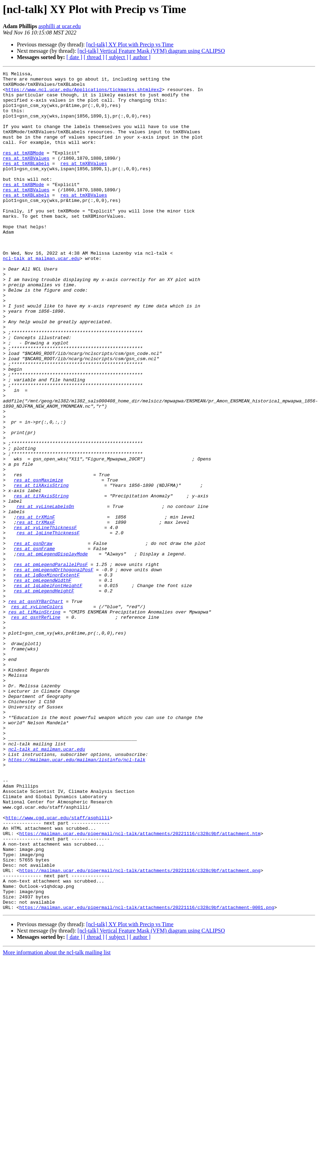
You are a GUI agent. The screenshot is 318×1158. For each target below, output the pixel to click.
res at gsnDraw (33, 638)
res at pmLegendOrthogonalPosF (53, 670)
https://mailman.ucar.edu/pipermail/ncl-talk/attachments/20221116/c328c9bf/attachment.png (139, 1030)
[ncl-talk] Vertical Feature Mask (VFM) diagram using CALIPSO (151, 51)
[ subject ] (117, 57)
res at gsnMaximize (38, 562)
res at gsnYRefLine (35, 727)
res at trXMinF (36, 606)
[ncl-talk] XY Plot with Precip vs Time (129, 44)
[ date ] (74, 57)
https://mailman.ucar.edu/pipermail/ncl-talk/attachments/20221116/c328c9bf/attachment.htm (139, 986)
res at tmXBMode (23, 169)
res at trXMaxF (36, 613)
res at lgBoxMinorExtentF (46, 676)
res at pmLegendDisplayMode (52, 651)
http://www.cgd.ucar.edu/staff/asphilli (58, 967)
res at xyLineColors (37, 714)
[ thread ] (94, 57)
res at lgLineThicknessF (48, 625)
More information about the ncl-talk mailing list (57, 1120)
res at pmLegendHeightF (44, 695)
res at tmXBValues (26, 176)
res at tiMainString (34, 720)
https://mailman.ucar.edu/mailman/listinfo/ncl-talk (76, 898)
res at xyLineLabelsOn (45, 594)
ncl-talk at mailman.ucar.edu (41, 296)
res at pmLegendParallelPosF (51, 663)
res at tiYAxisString (41, 581)
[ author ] (140, 57)
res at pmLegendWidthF (42, 682)
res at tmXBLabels (26, 182)
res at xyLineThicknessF (45, 619)
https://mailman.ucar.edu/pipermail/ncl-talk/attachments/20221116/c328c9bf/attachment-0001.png (146, 1075)
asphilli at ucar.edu (59, 26)
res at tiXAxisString (41, 568)
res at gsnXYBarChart (35, 708)
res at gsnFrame (34, 644)
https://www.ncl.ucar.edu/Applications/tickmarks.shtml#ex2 (84, 93)
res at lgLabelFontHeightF (48, 689)
